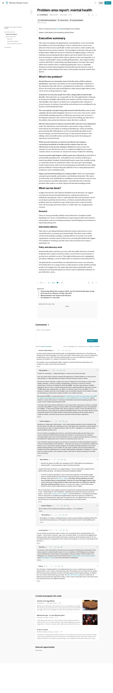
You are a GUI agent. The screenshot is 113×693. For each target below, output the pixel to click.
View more (38, 667)
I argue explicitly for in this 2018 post (77, 398)
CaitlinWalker (43, 15)
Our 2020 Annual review (71, 396)
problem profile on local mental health (83, 556)
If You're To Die (42, 630)
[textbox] (67, 333)
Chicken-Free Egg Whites (46, 601)
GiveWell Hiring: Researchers (50, 662)
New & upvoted (46, 346)
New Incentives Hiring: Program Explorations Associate (59, 651)
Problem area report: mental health (13, 27)
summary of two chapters (59, 493)
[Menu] (3, 3)
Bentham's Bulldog (42, 632)
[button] (49, 283)
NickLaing (39, 617)
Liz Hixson (43, 653)
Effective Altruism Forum (17, 3)
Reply (38, 366)
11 (56, 617)
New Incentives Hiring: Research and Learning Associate (60, 657)
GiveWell (42, 664)
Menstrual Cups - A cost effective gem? (51, 615)
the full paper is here (47, 557)
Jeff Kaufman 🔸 (41, 603)
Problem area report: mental (64, 10)
